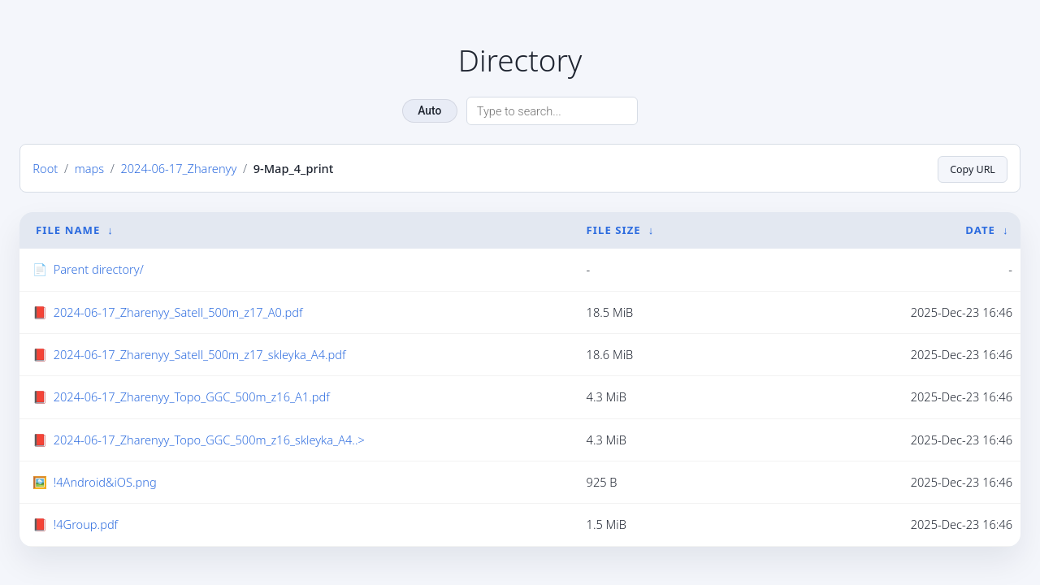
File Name (68, 230)
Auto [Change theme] (429, 110)
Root (45, 168)
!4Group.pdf (86, 524)
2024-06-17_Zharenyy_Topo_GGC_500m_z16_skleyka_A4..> (209, 439)
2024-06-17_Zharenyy (178, 168)
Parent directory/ (99, 269)
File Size (614, 230)
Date (980, 230)
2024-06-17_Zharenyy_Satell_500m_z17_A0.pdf (178, 312)
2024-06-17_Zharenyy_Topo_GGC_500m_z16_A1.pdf (192, 396)
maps (89, 168)
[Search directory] (552, 111)
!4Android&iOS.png (105, 482)
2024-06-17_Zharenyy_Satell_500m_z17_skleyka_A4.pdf (200, 354)
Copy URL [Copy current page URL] (970, 168)
